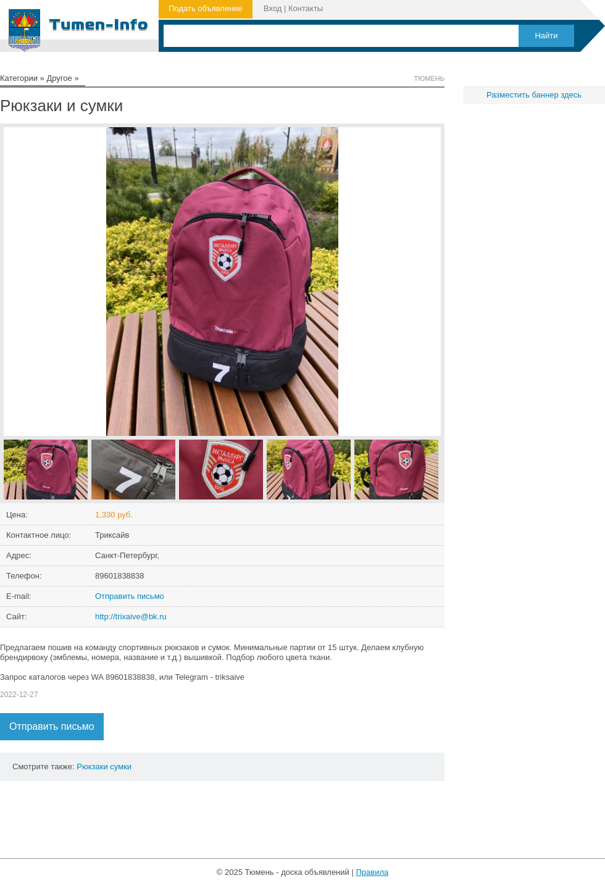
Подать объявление (206, 8)
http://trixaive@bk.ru (131, 616)
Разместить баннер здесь (534, 94)
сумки (120, 766)
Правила (372, 872)
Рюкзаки (92, 766)
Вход (273, 8)
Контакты (305, 8)
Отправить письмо (129, 596)
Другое (59, 78)
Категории (19, 78)
